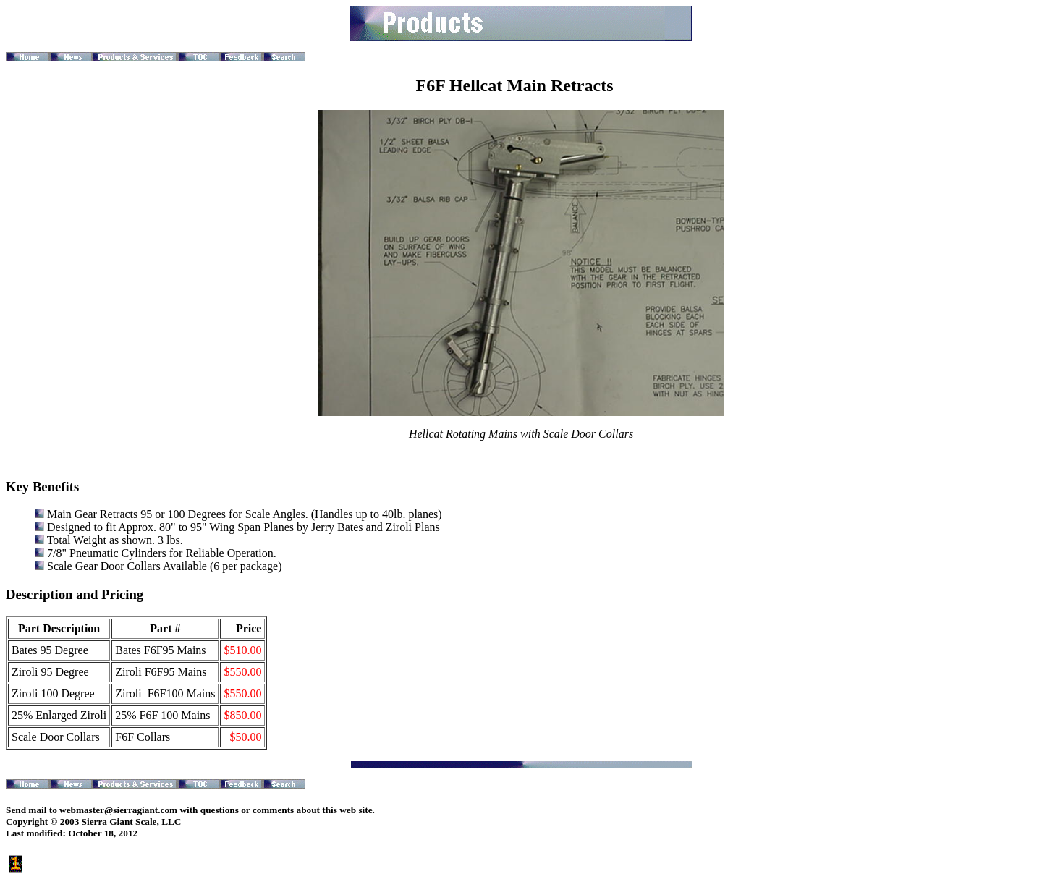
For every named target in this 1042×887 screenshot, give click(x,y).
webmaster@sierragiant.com (118, 810)
